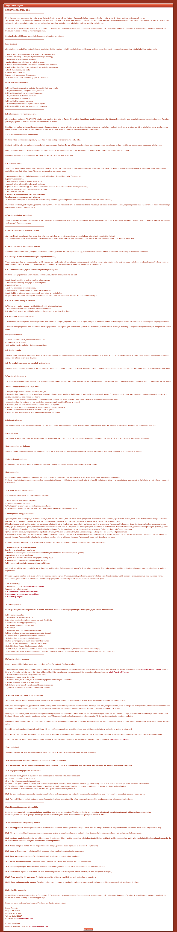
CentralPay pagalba (15, 597)
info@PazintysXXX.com (34, 586)
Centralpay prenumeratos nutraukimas (23, 594)
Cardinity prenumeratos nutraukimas (22, 591)
